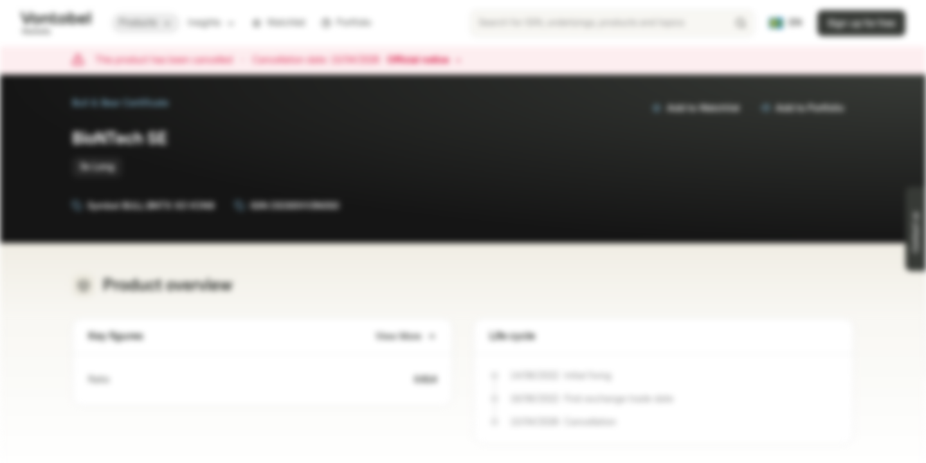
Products (145, 22)
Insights (212, 22)
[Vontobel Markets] (56, 23)
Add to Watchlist (695, 108)
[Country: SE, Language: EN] (785, 23)
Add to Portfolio (802, 108)
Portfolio (346, 22)
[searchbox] (612, 23)
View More (406, 336)
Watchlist (278, 22)
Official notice (424, 60)
